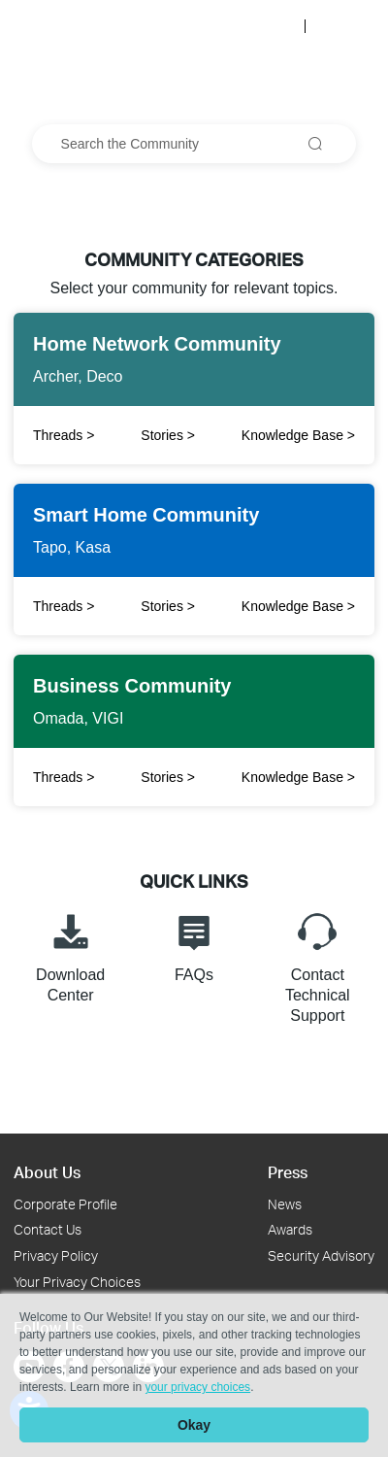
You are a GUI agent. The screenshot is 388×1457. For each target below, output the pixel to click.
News (285, 1204)
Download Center (70, 955)
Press (287, 1172)
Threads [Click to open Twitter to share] (63, 435)
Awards (290, 1229)
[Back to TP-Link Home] (69, 25)
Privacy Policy (56, 1255)
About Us (47, 1172)
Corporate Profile (65, 1204)
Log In (274, 26)
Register (343, 26)
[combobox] (194, 143)
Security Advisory (321, 1255)
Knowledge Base (298, 435)
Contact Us (47, 1229)
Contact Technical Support (317, 965)
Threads (63, 606)
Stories (168, 435)
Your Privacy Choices (77, 1281)
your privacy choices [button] (197, 1387)
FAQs (194, 945)
